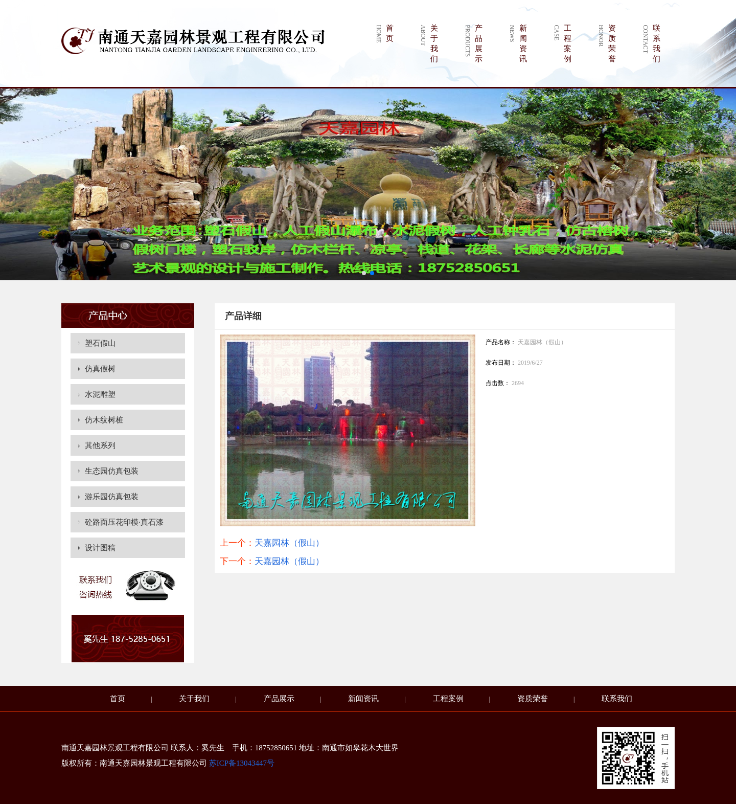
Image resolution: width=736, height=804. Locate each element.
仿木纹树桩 (104, 420)
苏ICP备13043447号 (241, 763)
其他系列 (100, 445)
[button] (364, 273)
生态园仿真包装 (112, 471)
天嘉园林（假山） (289, 543)
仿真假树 (100, 369)
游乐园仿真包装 (112, 497)
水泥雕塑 (100, 394)
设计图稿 (100, 548)
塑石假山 (100, 343)
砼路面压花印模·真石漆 (124, 522)
